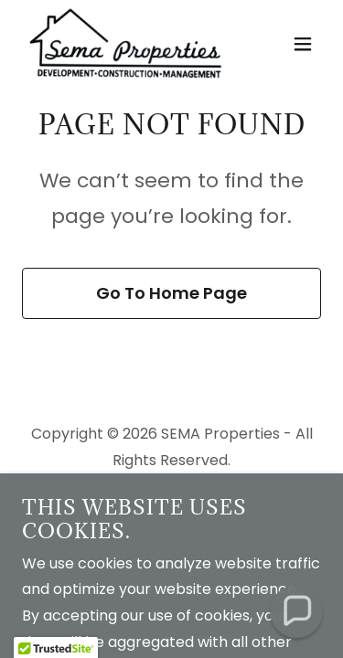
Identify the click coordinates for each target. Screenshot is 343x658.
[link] (125, 43)
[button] (302, 44)
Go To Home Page (171, 292)
